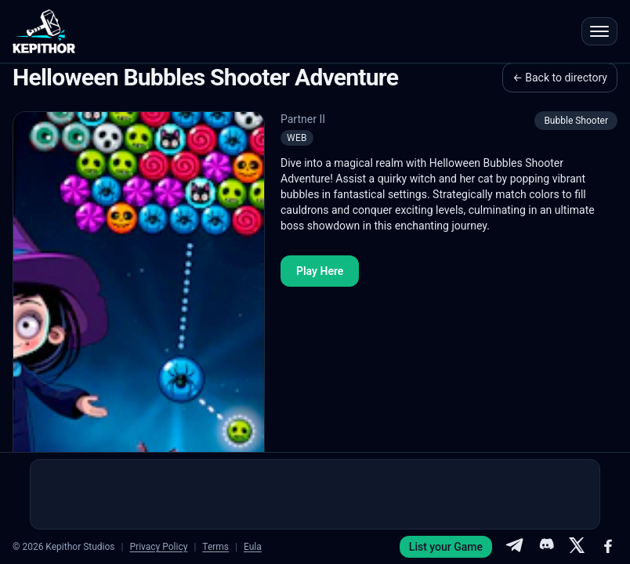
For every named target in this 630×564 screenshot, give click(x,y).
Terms (215, 546)
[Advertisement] (315, 494)
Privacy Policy (159, 546)
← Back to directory (559, 77)
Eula (253, 546)
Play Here (319, 271)
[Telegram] (514, 547)
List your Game (446, 546)
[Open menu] (599, 31)
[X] (576, 547)
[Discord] (545, 547)
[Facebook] (608, 547)
